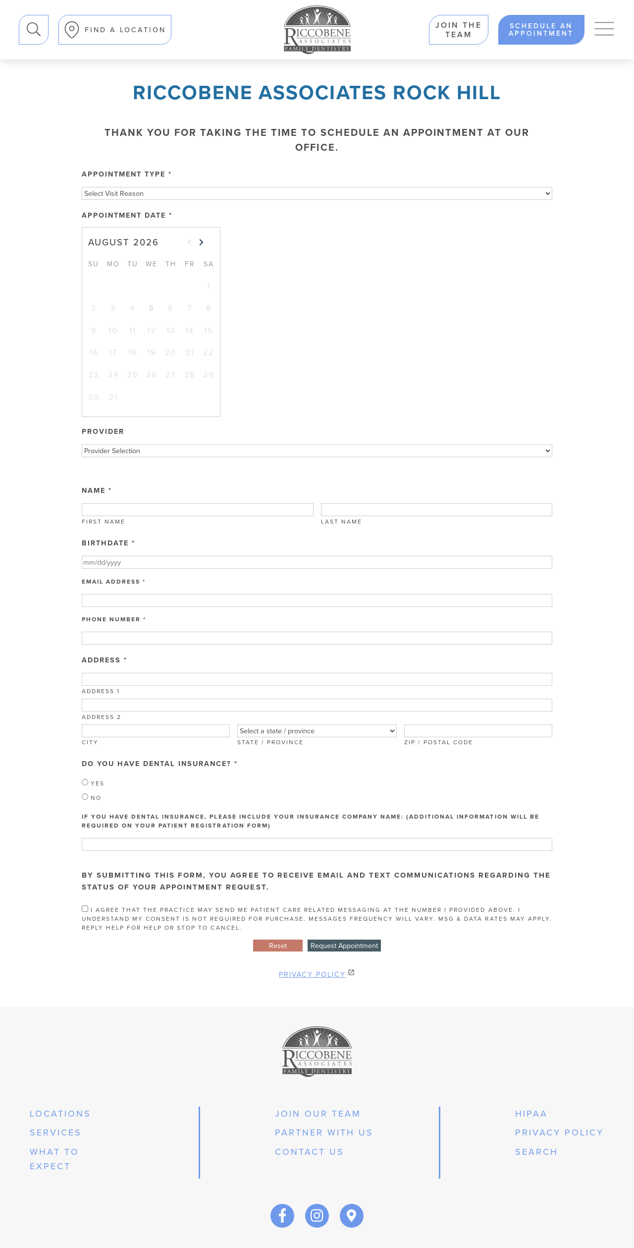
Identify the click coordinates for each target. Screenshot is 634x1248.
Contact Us (309, 1151)
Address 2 (101, 717)
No (92, 797)
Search (536, 1151)
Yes (93, 783)
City (90, 742)
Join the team (458, 29)
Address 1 (101, 691)
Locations (60, 1113)
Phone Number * (114, 619)
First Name (103, 521)
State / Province (270, 742)
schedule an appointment (541, 30)
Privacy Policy (312, 974)
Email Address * (114, 581)
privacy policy (559, 1132)
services (56, 1132)
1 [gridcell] (209, 286)
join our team (318, 1113)
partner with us (324, 1132)
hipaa (531, 1113)
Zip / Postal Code (438, 742)
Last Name (341, 521)
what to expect (54, 1159)
